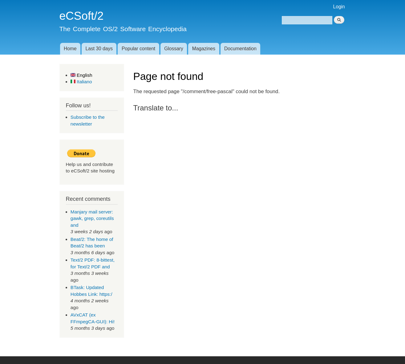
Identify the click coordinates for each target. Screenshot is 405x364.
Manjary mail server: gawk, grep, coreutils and (92, 218)
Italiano (81, 81)
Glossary (173, 48)
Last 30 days (99, 48)
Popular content (138, 48)
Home (70, 48)
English (81, 75)
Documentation (240, 48)
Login (339, 6)
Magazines (203, 48)
